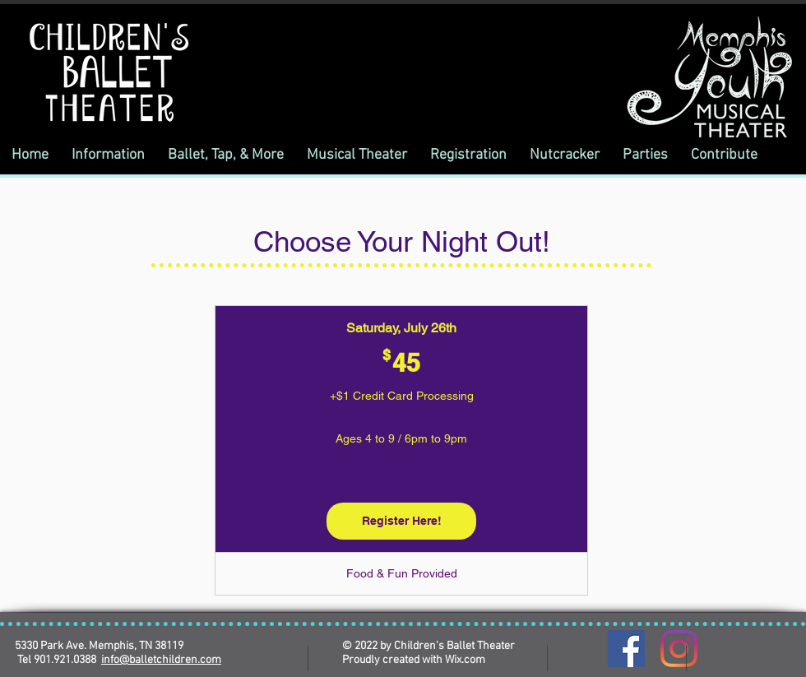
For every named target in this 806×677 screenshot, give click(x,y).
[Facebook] (626, 648)
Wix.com (465, 660)
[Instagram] (678, 648)
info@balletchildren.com (161, 660)
